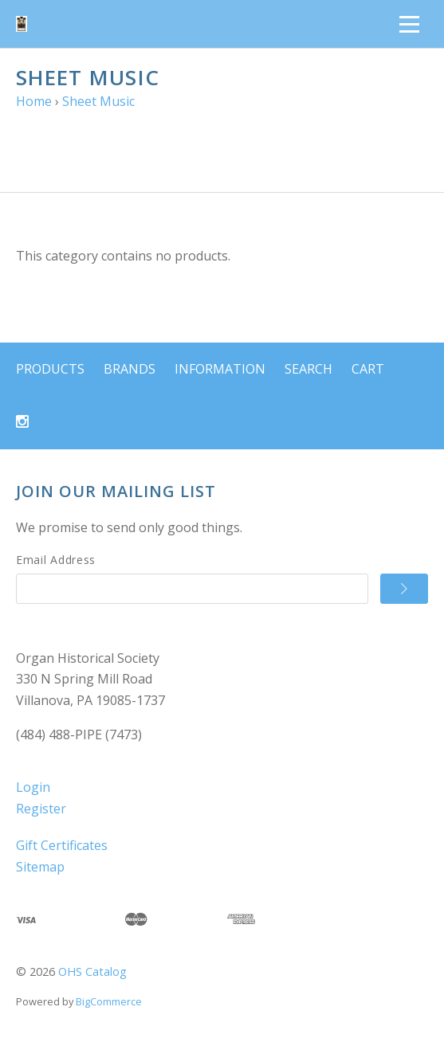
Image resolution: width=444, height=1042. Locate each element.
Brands (129, 369)
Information (220, 369)
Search (308, 369)
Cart (368, 369)
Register (41, 808)
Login (33, 787)
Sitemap (40, 867)
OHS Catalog (92, 971)
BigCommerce (109, 1001)
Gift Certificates (62, 845)
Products (50, 369)
